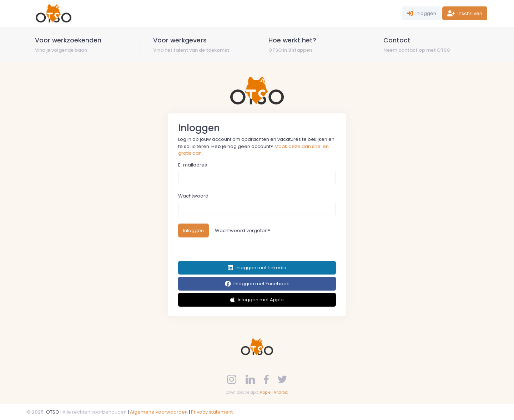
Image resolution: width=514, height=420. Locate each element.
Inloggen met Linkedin (257, 267)
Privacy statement (212, 412)
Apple (265, 392)
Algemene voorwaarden (159, 412)
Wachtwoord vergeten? (243, 230)
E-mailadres (192, 165)
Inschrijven (464, 13)
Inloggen (422, 13)
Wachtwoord (193, 196)
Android (281, 392)
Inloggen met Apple (257, 299)
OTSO (52, 412)
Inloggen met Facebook (257, 283)
